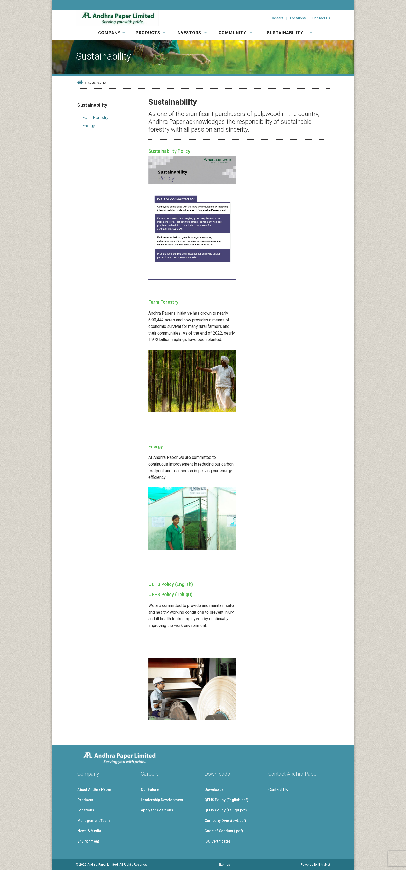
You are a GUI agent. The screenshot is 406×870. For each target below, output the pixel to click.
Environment (88, 841)
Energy (155, 446)
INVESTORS (191, 32)
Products (85, 800)
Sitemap (224, 864)
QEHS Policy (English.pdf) (226, 800)
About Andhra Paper (94, 789)
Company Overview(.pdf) (225, 820)
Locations (298, 18)
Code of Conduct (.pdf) (224, 831)
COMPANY (111, 32)
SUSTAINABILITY (290, 32)
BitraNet (324, 864)
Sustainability (92, 105)
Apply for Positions (157, 810)
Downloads (214, 789)
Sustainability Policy (169, 151)
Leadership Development (162, 800)
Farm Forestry (163, 302)
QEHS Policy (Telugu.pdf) (226, 810)
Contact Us (321, 18)
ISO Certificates (218, 841)
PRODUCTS (151, 32)
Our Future (150, 789)
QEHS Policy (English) (170, 584)
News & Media (89, 831)
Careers (277, 18)
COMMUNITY (236, 32)
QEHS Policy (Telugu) (170, 594)
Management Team (93, 820)
